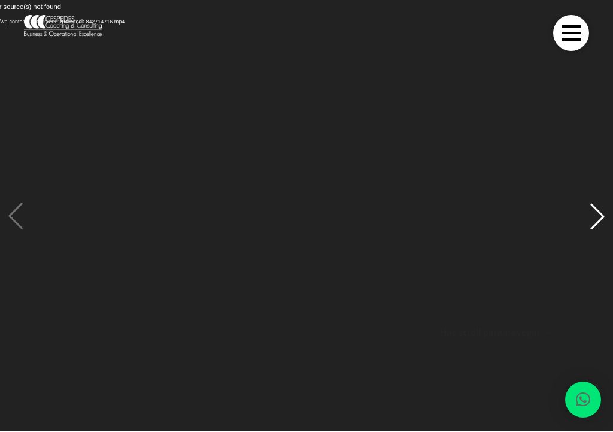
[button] (597, 216)
